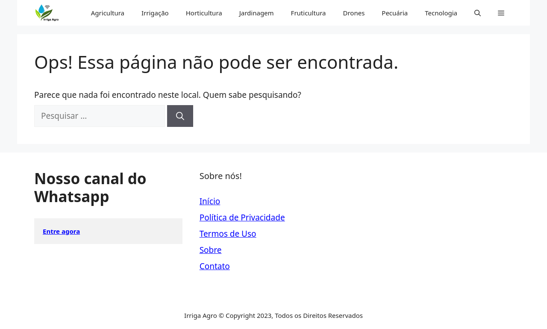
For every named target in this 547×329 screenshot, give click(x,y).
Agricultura (107, 13)
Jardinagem (256, 13)
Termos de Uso (228, 233)
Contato (215, 266)
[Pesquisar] (180, 116)
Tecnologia (441, 13)
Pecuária (395, 13)
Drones (354, 13)
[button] (477, 13)
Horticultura (204, 13)
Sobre (211, 250)
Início (210, 201)
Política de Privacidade (242, 217)
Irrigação (155, 13)
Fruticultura (308, 13)
